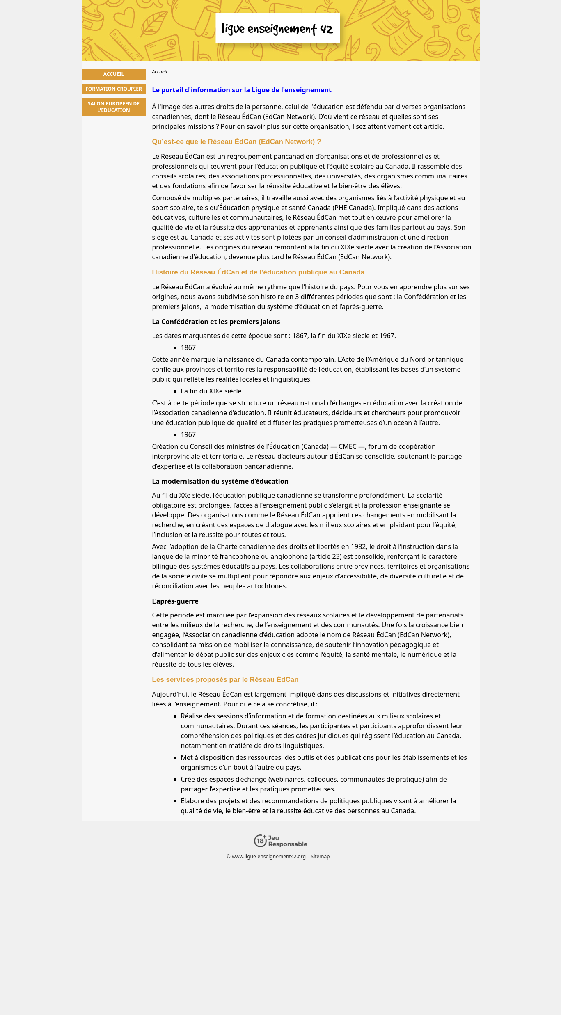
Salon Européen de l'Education (114, 107)
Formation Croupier (113, 88)
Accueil (113, 74)
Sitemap (320, 856)
